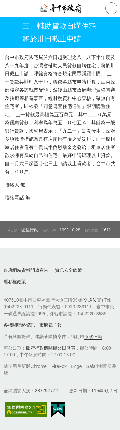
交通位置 (92, 299)
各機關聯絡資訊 (19, 324)
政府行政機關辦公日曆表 (50, 348)
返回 (10, 32)
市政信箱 (93, 336)
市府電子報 (50, 324)
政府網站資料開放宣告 (26, 270)
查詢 (111, 8)
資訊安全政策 (68, 270)
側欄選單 (8, 8)
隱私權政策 (15, 281)
